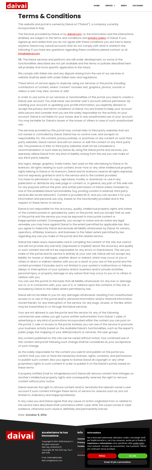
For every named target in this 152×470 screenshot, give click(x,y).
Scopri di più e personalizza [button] (117, 462)
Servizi (110, 5)
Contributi (82, 452)
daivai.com (74, 34)
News (124, 5)
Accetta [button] (132, 456)
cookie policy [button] (138, 443)
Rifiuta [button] (102, 456)
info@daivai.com (29, 53)
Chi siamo (137, 5)
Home (97, 5)
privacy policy (97, 38)
